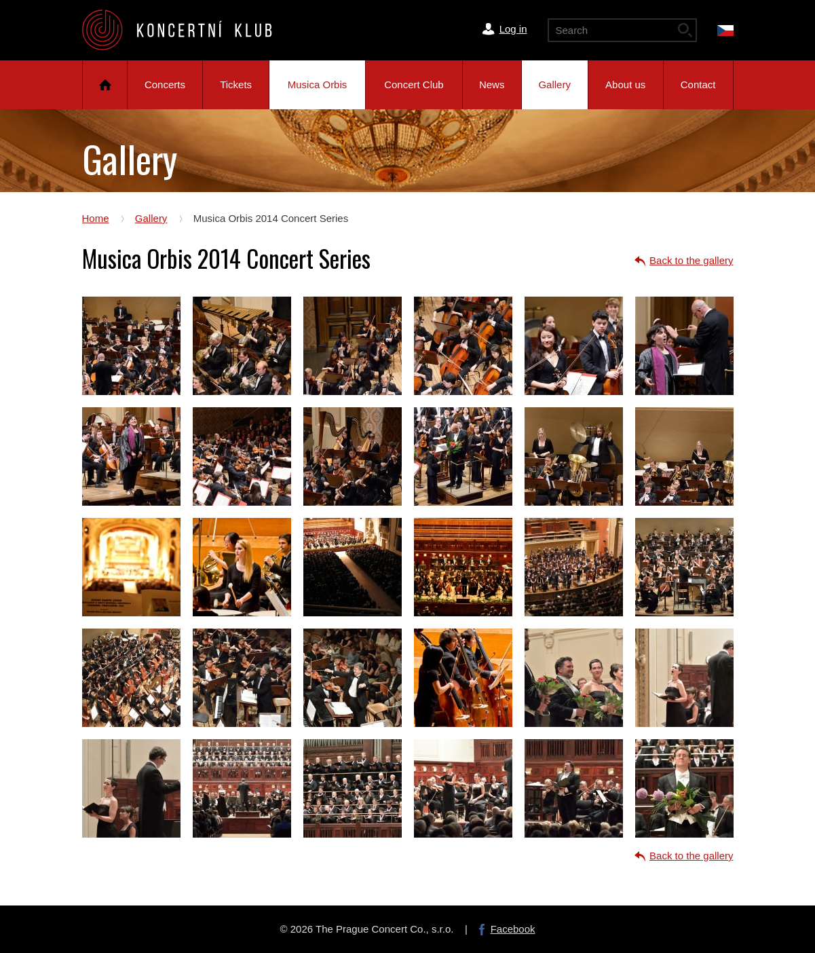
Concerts (165, 84)
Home (105, 84)
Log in (513, 29)
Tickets (236, 84)
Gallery (554, 84)
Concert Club (414, 84)
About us (625, 84)
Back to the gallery (691, 260)
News (492, 84)
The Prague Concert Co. (188, 30)
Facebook (513, 929)
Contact (698, 84)
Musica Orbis (317, 84)
